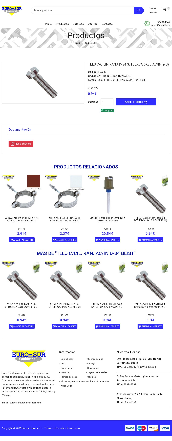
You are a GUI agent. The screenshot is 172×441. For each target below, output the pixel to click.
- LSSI (62, 369)
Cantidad (93, 106)
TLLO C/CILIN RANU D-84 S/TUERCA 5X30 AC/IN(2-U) (123, 67)
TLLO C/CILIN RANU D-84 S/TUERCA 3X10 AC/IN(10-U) (150, 224)
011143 (22, 234)
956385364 (149, 371)
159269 (107, 320)
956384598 (130, 389)
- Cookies (91, 384)
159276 (150, 320)
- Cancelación (66, 374)
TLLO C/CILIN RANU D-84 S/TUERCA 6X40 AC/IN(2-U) (150, 310)
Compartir (107, 115)
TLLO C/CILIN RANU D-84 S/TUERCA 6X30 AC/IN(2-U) (107, 310)
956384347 (163, 23)
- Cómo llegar (66, 364)
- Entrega (91, 369)
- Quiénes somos (95, 364)
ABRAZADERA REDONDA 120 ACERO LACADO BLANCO (21, 224)
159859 (64, 320)
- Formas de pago (68, 384)
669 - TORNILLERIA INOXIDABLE (113, 80)
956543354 (130, 407)
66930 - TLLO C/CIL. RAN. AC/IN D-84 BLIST (121, 84)
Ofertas (92, 25)
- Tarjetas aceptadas (97, 379)
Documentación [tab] (21, 134)
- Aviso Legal (66, 399)
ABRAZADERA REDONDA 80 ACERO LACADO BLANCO (64, 224)
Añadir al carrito (143, 106)
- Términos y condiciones (66, 392)
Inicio (48, 25)
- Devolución (92, 374)
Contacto (107, 25)
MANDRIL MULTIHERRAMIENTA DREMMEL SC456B (107, 224)
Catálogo (78, 25)
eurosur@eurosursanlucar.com (27, 407)
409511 (107, 234)
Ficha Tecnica (21, 148)
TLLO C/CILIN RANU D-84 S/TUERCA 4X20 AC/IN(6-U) (65, 310)
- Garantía (64, 379)
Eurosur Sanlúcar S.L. (33, 433)
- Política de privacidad (98, 389)
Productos (62, 25)
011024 (64, 234)
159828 (150, 233)
